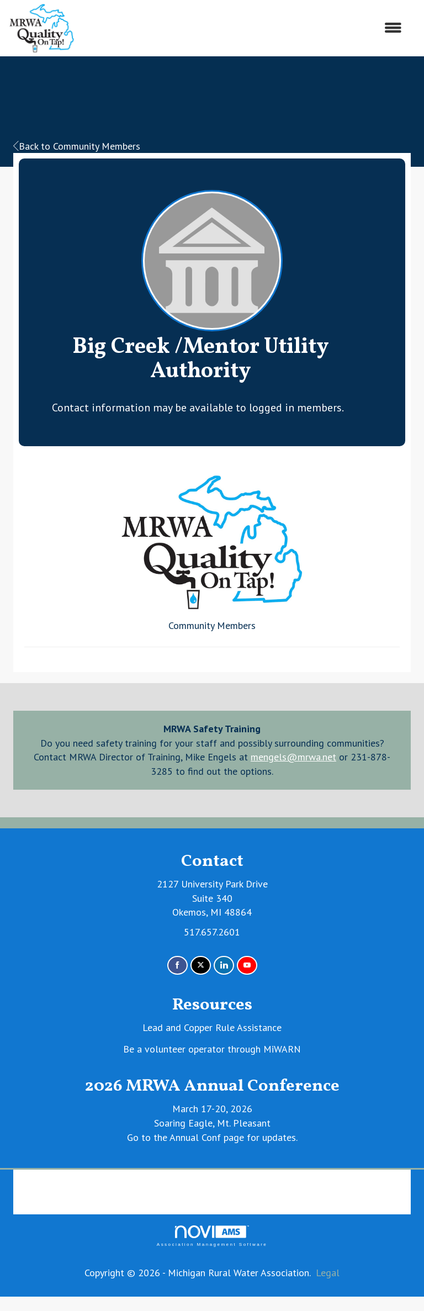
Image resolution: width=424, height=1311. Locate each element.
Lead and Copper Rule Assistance (212, 1027)
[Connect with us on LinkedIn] (224, 965)
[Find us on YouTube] (247, 965)
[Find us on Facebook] (177, 965)
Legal (328, 1272)
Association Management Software (212, 1236)
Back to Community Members (76, 146)
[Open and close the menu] (244, 28)
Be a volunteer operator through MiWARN (212, 1049)
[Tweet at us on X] (200, 965)
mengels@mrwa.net (293, 756)
